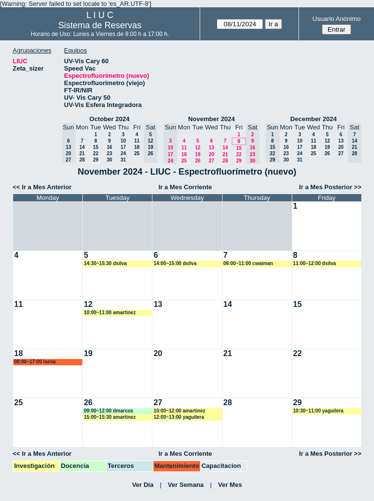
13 (211, 147)
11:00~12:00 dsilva (314, 263)
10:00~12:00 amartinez (179, 410)
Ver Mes (230, 484)
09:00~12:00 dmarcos (108, 410)
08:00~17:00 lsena (35, 361)
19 (197, 154)
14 (82, 147)
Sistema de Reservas (100, 25)
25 (136, 153)
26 (197, 160)
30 (109, 159)
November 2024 (211, 119)
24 (123, 153)
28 (82, 159)
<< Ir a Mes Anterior (42, 187)
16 (109, 147)
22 (95, 153)
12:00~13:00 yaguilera (178, 417)
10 (123, 140)
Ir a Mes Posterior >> (330, 187)
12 (197, 147)
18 (136, 147)
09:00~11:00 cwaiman (248, 263)
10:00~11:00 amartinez (109, 312)
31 (123, 159)
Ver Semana (186, 484)
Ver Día (142, 484)
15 (95, 147)
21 (82, 153)
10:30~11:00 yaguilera (318, 410)
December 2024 (313, 119)
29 (95, 159)
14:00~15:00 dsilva (174, 263)
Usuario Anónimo (337, 18)
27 (211, 160)
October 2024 (110, 119)
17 (123, 147)
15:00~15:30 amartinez (109, 417)
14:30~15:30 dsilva (105, 263)
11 (136, 140)
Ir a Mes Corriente (185, 187)
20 (211, 154)
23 (109, 153)
